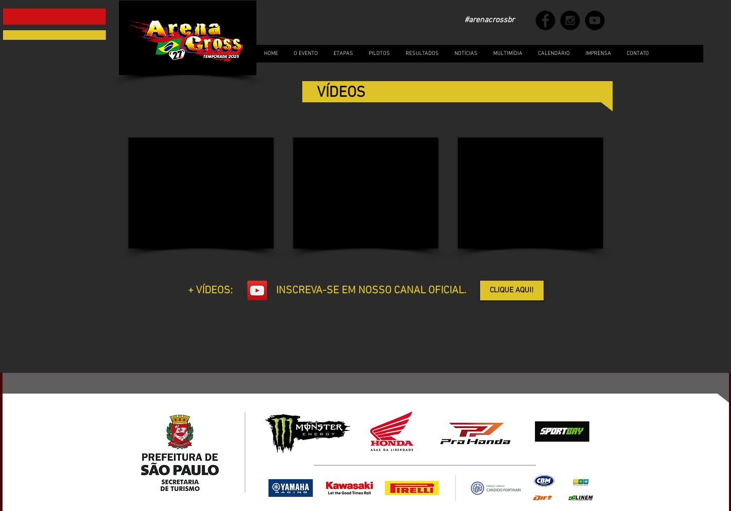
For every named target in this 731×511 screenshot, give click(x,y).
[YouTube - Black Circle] (595, 20)
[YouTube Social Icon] (257, 290)
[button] (507, 53)
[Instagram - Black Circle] (570, 20)
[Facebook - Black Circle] (545, 20)
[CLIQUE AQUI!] (512, 290)
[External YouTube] (201, 193)
